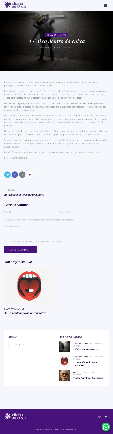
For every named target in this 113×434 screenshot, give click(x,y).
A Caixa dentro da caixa (85, 349)
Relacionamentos (56, 34)
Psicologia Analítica (84, 372)
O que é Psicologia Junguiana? (88, 378)
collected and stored (52, 242)
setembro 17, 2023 (81, 374)
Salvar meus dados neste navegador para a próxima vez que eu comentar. (41, 219)
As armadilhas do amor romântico (25, 313)
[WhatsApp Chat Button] (106, 427)
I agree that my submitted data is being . (35, 241)
